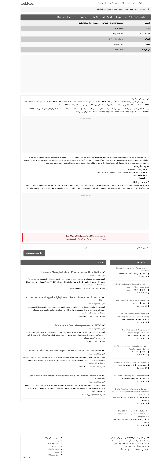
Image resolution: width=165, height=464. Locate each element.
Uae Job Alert (91, 316)
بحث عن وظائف (114, 3)
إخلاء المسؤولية (51, 446)
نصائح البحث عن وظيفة (133, 3)
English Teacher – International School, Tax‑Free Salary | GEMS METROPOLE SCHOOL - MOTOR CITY (127, 392)
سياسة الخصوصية (51, 443)
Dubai (113, 44)
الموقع (84, 248)
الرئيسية (99, 3)
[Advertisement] (82, 76)
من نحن (54, 441)
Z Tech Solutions (112, 39)
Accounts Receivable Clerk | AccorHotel (127, 362)
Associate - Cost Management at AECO (74, 325)
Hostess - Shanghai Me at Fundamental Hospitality (67, 272)
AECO (93, 341)
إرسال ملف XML (51, 455)
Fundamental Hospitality (86, 288)
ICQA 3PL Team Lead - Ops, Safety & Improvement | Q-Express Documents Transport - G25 (130, 414)
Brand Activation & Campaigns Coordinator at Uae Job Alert (62, 350)
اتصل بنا (54, 452)
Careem (93, 395)
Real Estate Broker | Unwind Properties (127, 376)
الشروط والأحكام (51, 449)
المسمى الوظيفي (139, 248)
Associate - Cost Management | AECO (128, 300)
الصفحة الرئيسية (67, 239)
